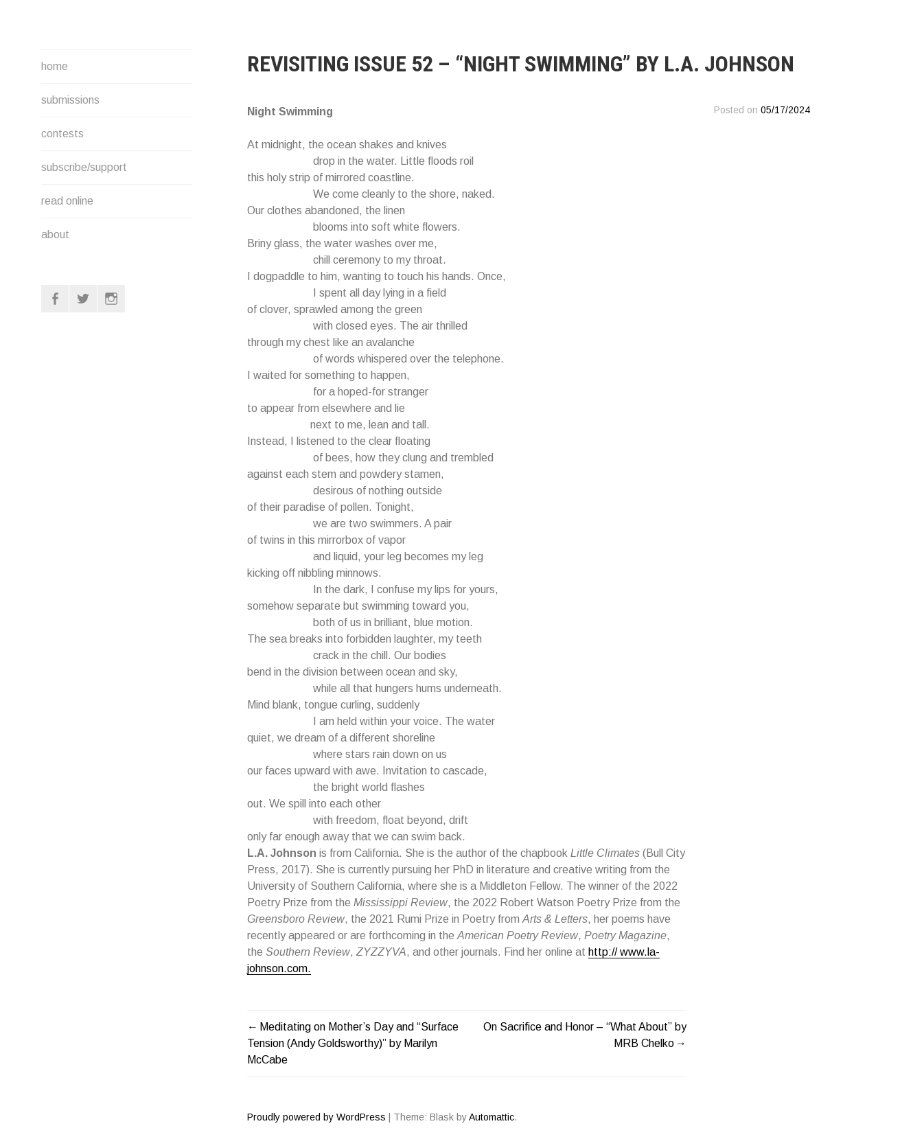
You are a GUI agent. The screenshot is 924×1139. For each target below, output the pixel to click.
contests (62, 133)
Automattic (491, 1117)
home (54, 66)
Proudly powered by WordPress (316, 1117)
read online (67, 201)
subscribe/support (84, 167)
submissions (70, 100)
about (55, 234)
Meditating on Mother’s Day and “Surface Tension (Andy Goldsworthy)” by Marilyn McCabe (353, 1043)
